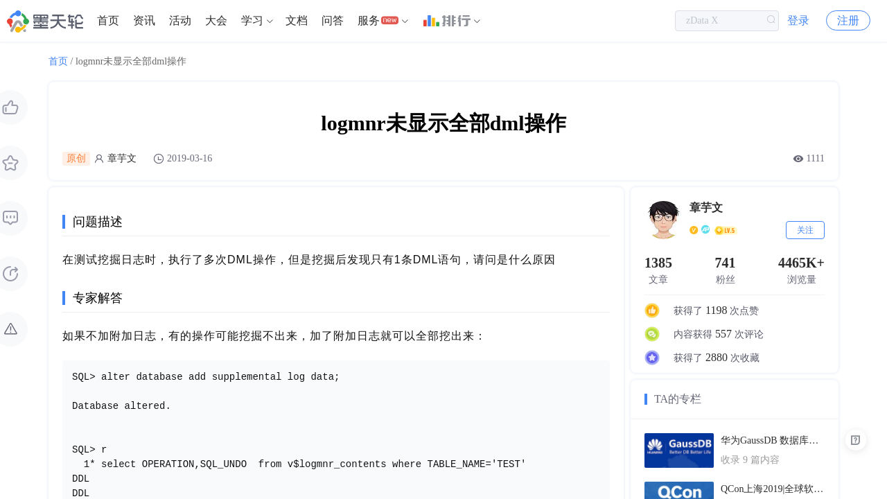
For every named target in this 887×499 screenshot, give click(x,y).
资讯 (144, 20)
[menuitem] (108, 21)
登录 (798, 20)
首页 (108, 20)
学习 (252, 20)
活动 (180, 20)
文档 (297, 20)
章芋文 (122, 158)
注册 (848, 20)
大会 (216, 20)
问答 (333, 20)
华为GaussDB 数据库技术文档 (773, 440)
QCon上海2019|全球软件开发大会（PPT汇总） (773, 489)
